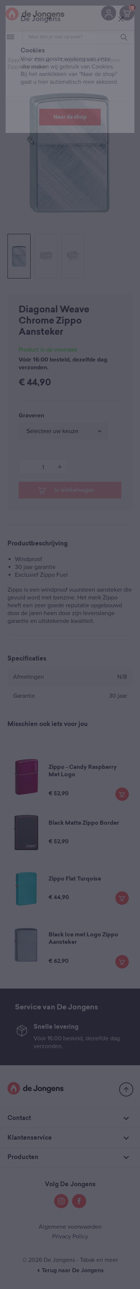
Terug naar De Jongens (70, 1270)
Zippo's (16, 60)
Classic (42, 60)
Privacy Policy (70, 1236)
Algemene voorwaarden (70, 1227)
